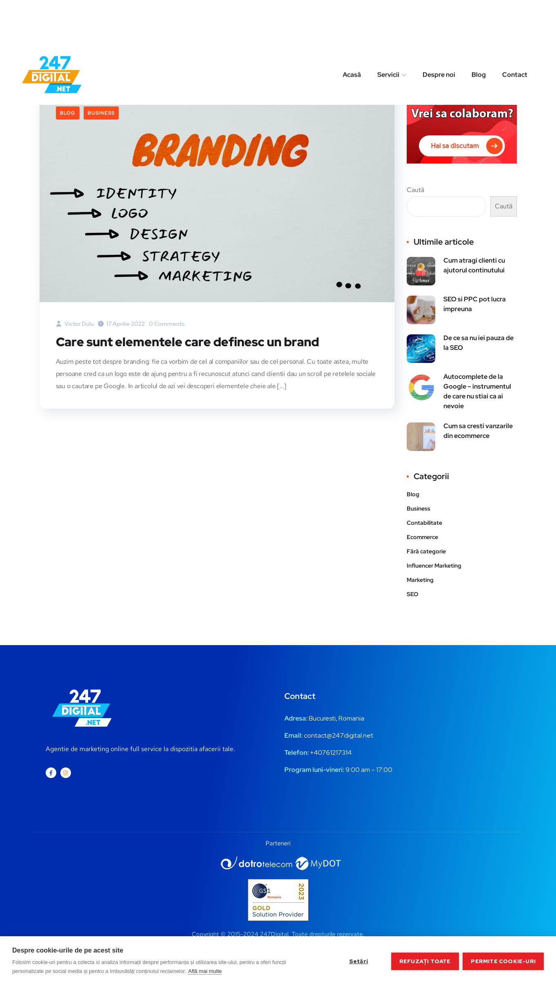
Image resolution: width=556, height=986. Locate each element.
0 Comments (167, 323)
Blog (479, 30)
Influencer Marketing (434, 565)
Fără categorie (426, 551)
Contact (514, 30)
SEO (412, 594)
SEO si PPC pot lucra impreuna (474, 304)
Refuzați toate (425, 961)
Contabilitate (424, 522)
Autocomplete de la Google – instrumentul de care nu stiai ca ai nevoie (477, 391)
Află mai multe (205, 971)
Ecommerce (422, 537)
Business (101, 113)
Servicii (388, 30)
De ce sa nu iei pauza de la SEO (478, 343)
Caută (415, 190)
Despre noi (439, 30)
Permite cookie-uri (503, 961)
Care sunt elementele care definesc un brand (187, 341)
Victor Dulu (75, 323)
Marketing (420, 580)
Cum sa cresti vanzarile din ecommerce (478, 431)
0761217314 (335, 752)
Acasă (352, 30)
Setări (358, 961)
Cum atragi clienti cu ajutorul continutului (474, 265)
